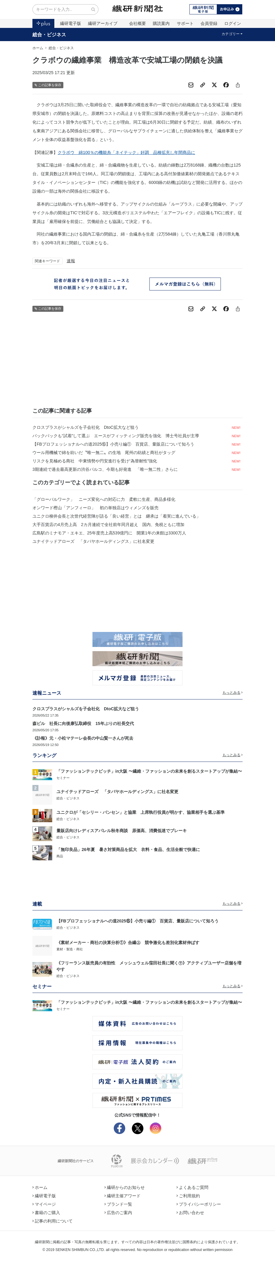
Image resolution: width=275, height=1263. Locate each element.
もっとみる (232, 692)
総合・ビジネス (49, 34)
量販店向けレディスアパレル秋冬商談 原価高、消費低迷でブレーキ (121, 830)
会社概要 (137, 23)
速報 (71, 260)
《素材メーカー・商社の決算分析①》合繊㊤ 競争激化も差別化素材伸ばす (127, 942)
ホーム (37, 48)
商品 (59, 856)
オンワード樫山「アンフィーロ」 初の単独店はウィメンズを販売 (95, 507)
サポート (185, 23)
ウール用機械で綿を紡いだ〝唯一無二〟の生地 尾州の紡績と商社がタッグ (103, 452)
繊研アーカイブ (102, 23)
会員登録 (209, 23)
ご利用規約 (188, 1195)
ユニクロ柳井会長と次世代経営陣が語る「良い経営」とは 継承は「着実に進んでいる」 (116, 516)
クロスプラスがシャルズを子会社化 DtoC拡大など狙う (85, 427)
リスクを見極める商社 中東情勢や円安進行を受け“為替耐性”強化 (94, 461)
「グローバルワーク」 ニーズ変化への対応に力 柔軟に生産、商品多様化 (103, 499)
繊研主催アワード (122, 1195)
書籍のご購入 (46, 1212)
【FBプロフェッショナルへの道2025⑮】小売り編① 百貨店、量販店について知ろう (113, 444)
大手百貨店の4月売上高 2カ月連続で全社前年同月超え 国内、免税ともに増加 (108, 524)
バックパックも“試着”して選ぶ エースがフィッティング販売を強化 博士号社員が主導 (115, 435)
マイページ (44, 1204)
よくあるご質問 (192, 1187)
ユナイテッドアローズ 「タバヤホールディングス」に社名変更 (93, 541)
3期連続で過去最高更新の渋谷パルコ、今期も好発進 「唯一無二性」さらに (105, 469)
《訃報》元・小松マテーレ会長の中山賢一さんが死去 (82, 738)
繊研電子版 (70, 23)
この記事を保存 (48, 85)
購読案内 (161, 23)
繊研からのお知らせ (124, 1187)
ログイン (232, 23)
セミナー (63, 778)
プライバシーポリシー (199, 1204)
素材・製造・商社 (69, 949)
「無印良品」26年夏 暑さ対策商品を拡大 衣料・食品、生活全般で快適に (128, 849)
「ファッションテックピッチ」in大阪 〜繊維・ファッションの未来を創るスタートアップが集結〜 (149, 771)
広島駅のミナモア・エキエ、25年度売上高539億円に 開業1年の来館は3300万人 (109, 533)
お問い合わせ (190, 1212)
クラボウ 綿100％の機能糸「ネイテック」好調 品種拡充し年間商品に (126, 152)
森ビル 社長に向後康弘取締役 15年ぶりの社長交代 (83, 723)
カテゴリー (232, 34)
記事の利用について (52, 1221)
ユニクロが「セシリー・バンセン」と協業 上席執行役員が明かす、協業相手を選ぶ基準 (140, 812)
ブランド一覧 (118, 1204)
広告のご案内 (118, 1212)
